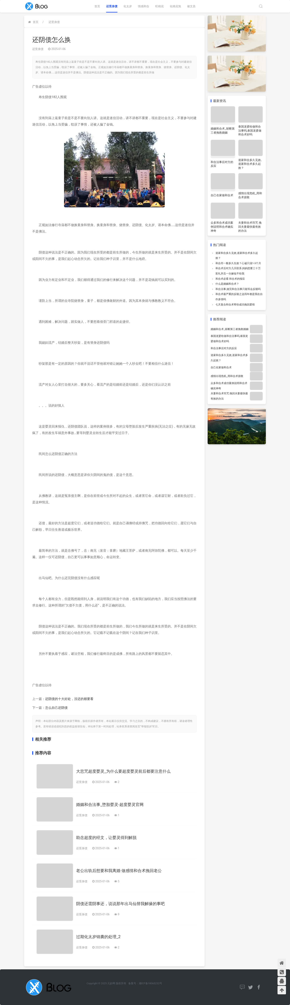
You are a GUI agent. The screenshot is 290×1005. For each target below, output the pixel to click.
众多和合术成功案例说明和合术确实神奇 (222, 226)
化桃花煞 (175, 6)
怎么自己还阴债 (56, 708)
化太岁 (127, 6)
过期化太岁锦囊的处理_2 (98, 936)
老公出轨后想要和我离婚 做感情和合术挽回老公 (119, 870)
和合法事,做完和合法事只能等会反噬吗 (238, 289)
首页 (97, 6)
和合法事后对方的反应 (224, 348)
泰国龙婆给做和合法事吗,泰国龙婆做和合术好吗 (249, 130)
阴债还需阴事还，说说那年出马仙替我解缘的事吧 (120, 903)
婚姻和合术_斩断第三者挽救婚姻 (230, 329)
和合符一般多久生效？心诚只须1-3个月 (238, 263)
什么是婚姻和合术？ (227, 283)
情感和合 (143, 6)
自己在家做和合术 (222, 195)
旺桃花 (159, 6)
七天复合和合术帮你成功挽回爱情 (235, 304)
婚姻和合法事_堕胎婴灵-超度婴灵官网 (110, 804)
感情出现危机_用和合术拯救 (227, 376)
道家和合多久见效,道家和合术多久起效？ (249, 163)
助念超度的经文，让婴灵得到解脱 (106, 837)
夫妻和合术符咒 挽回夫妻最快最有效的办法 (249, 226)
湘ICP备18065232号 (150, 983)
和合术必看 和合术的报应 (230, 278)
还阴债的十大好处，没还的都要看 (69, 699)
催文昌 (191, 6)
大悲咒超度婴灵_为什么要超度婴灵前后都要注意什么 (123, 771)
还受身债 (111, 6)
